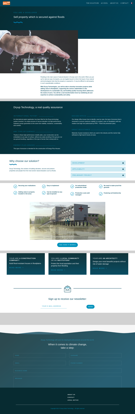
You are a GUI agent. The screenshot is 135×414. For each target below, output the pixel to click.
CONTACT (71, 397)
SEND (90, 307)
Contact (125, 3)
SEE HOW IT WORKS (67, 245)
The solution (92, 3)
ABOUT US (71, 394)
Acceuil (104, 3)
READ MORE (15, 268)
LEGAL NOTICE (73, 400)
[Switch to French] (131, 4)
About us (114, 3)
